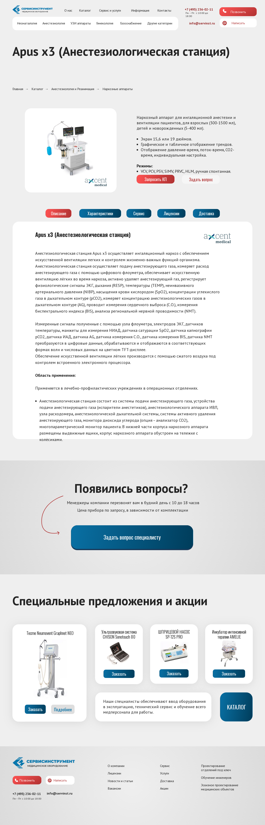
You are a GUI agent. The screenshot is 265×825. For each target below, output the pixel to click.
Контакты (164, 10)
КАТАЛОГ (236, 707)
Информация (140, 10)
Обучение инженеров (216, 777)
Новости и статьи (120, 781)
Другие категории (159, 23)
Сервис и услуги (110, 10)
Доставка (167, 781)
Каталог (85, 10)
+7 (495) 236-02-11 (199, 9)
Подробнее (63, 709)
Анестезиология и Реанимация (72, 89)
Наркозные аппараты (117, 89)
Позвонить (238, 12)
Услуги (164, 773)
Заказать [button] (119, 674)
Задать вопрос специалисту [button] (132, 537)
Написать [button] (238, 23)
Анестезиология (53, 23)
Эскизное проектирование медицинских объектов (219, 787)
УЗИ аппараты (81, 23)
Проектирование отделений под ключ (216, 768)
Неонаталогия (27, 23)
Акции (164, 788)
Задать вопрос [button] (201, 179)
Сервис (165, 766)
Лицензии (114, 773)
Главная (17, 89)
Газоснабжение (131, 23)
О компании (116, 766)
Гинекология (104, 23)
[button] (224, 23)
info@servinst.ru (202, 23)
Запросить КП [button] (156, 179)
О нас (68, 10)
